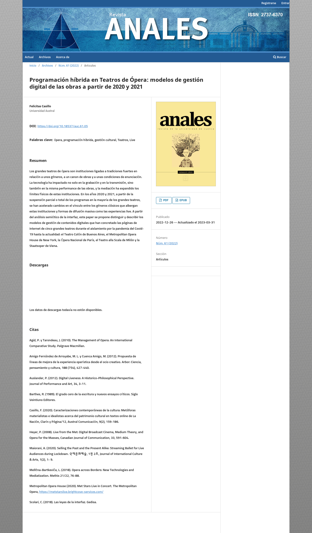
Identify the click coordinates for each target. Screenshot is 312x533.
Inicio (32, 65)
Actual (29, 57)
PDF (165, 200)
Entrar (285, 3)
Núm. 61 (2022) (69, 65)
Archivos (45, 57)
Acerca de (62, 57)
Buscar (279, 57)
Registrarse (268, 3)
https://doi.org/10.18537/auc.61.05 (63, 126)
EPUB (183, 200)
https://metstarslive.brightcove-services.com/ (71, 492)
